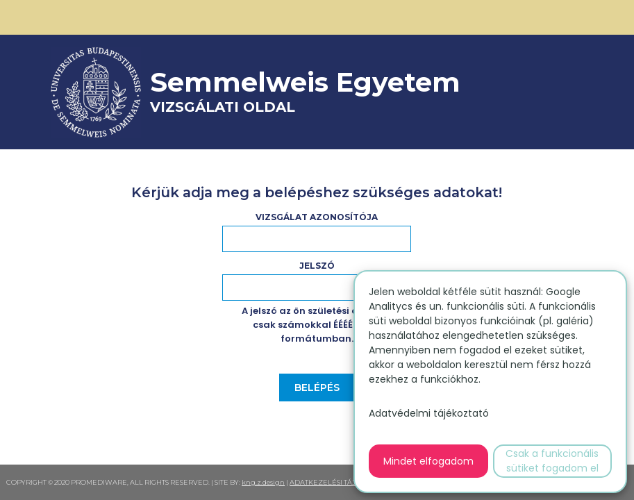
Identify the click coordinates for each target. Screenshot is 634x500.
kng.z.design (263, 482)
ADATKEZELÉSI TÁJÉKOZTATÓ (341, 482)
